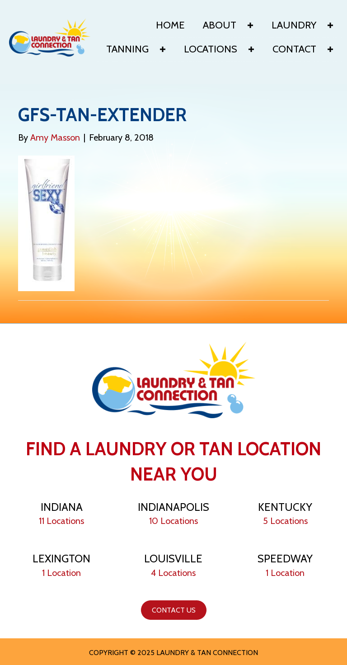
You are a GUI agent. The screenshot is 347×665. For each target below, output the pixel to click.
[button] (250, 25)
